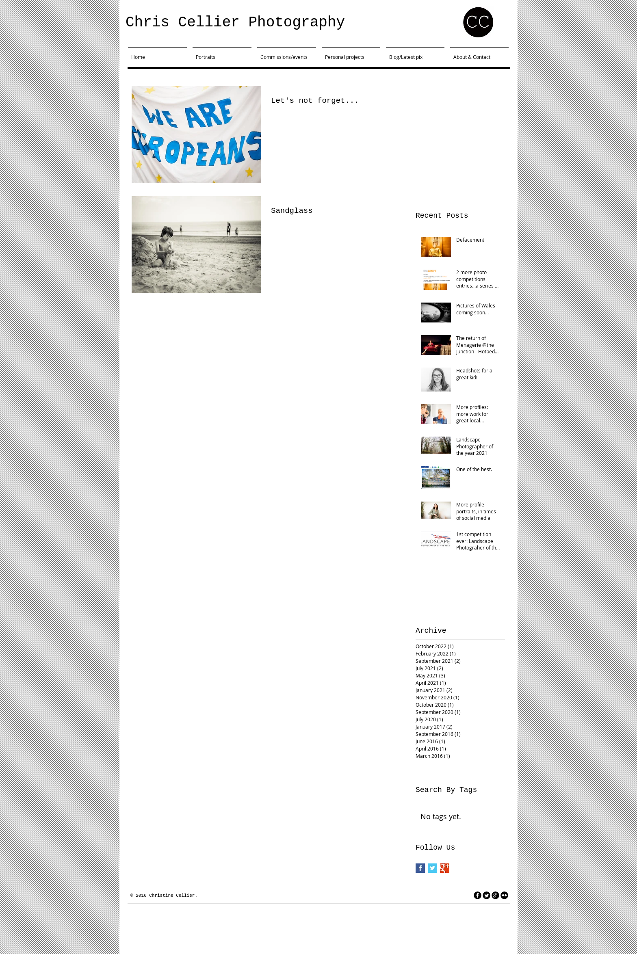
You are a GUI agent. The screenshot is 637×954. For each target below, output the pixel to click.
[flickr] (504, 895)
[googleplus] (495, 895)
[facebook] (477, 895)
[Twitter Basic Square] (432, 868)
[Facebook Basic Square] (420, 868)
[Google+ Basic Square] (444, 868)
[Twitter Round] (486, 895)
